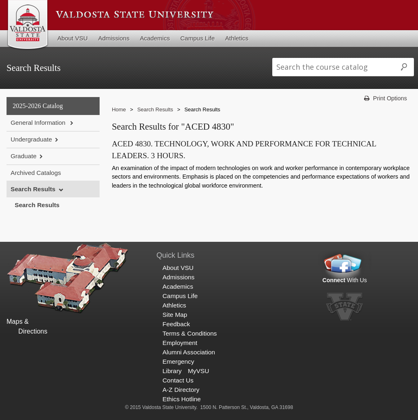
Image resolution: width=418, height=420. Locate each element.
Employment (179, 342)
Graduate (23, 156)
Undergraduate (31, 139)
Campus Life (197, 38)
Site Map (174, 314)
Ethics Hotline (181, 399)
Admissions (113, 38)
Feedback (176, 324)
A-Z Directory (180, 389)
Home (119, 109)
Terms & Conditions (189, 333)
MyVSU (198, 370)
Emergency (178, 361)
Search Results (33, 189)
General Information (39, 122)
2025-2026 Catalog (38, 105)
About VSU (73, 38)
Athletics (237, 38)
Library (172, 370)
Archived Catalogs (36, 172)
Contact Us (177, 380)
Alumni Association (188, 352)
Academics (155, 38)
